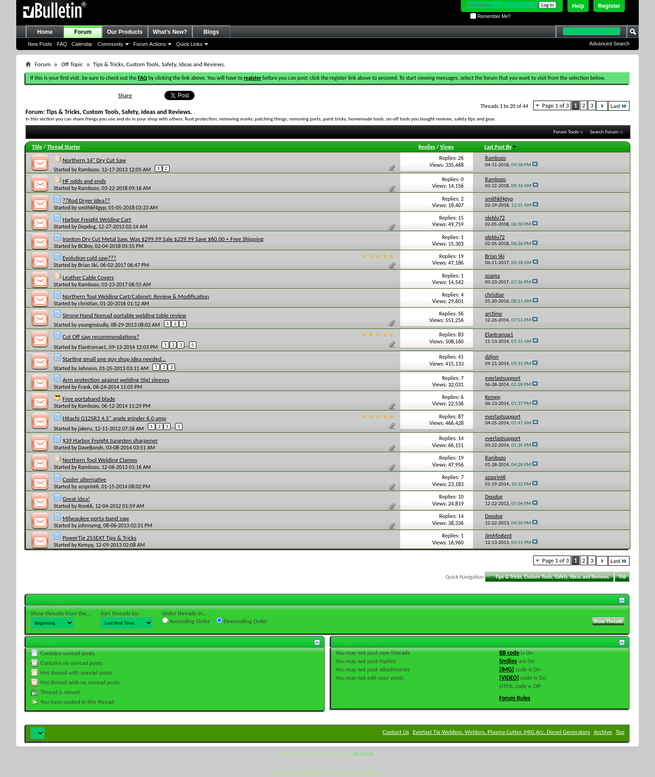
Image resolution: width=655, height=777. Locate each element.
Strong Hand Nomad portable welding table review (124, 315)
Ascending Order (186, 621)
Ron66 (85, 506)
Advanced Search (609, 43)
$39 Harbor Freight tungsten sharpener (110, 440)
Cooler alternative (84, 479)
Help (578, 6)
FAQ (62, 44)
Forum (82, 32)
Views (447, 147)
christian (88, 303)
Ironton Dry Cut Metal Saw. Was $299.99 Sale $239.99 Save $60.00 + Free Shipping (163, 238)
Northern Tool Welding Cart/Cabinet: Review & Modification (136, 296)
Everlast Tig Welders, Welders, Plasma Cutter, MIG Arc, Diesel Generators (501, 731)
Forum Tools (566, 132)
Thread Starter (64, 147)
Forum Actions (149, 44)
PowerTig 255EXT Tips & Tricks (99, 537)
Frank (84, 387)
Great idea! (76, 498)
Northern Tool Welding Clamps (100, 459)
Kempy (85, 545)
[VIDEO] (509, 677)
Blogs (211, 32)
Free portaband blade (89, 398)
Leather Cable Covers (88, 277)
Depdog (87, 226)
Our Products (125, 32)
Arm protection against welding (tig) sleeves (116, 379)
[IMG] (506, 669)
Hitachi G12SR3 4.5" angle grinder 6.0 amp (114, 418)
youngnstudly (93, 325)
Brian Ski (88, 265)
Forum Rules (514, 698)
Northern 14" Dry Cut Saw (94, 160)
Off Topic (71, 64)
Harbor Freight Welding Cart (97, 219)
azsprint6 (88, 486)
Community (110, 44)
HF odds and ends (84, 180)
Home (44, 32)
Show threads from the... (61, 613)
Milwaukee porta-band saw (96, 518)
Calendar (82, 44)
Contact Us (396, 731)
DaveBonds (90, 447)
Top (622, 577)
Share (125, 95)
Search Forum (604, 132)
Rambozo (88, 169)
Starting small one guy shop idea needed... (114, 358)
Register (609, 6)
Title (37, 147)
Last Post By (500, 147)
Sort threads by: (120, 613)
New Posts (40, 44)
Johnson (87, 368)
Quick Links (189, 44)
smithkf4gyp (92, 207)
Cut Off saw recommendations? (101, 336)
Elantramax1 (92, 347)
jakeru (85, 428)
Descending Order (242, 621)
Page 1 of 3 (555, 105)
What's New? (170, 32)
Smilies (508, 660)
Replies (427, 147)
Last (619, 105)
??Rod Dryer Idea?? (86, 200)
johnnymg (89, 525)
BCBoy (85, 246)
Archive (603, 731)
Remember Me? (490, 16)
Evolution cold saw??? (89, 257)
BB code (509, 652)
